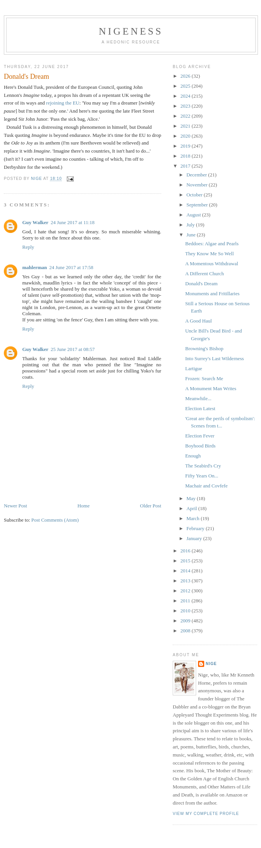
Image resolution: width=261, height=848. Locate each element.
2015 (186, 561)
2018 (186, 156)
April (192, 508)
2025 (186, 86)
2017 (186, 166)
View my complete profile (206, 813)
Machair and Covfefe (206, 486)
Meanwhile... (198, 398)
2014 (186, 571)
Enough (192, 456)
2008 (186, 631)
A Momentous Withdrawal (211, 263)
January (195, 538)
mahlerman (34, 267)
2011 (186, 601)
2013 (186, 581)
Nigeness (131, 31)
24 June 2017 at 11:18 (72, 222)
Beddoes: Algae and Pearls (211, 243)
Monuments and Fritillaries (212, 293)
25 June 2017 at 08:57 (73, 349)
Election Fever (199, 436)
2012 (186, 591)
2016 (186, 551)
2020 (186, 136)
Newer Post (15, 506)
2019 (186, 146)
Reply (28, 247)
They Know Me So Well (209, 253)
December (197, 175)
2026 (186, 76)
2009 (186, 621)
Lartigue (193, 368)
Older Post (150, 506)
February (196, 528)
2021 (186, 126)
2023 (186, 106)
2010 (186, 611)
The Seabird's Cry (203, 466)
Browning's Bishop (204, 348)
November (198, 185)
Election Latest (200, 408)
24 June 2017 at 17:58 (71, 267)
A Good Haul (198, 321)
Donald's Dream (201, 283)
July (191, 225)
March (194, 518)
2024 (186, 96)
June (192, 235)
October (195, 195)
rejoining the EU (62, 103)
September (198, 205)
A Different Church (204, 273)
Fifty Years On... (201, 476)
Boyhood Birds (200, 446)
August (194, 215)
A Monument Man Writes (210, 388)
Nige (211, 664)
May (192, 498)
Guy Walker (35, 222)
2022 (186, 116)
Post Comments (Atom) (55, 520)
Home (84, 506)
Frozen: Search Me (204, 378)
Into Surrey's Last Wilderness (214, 358)
